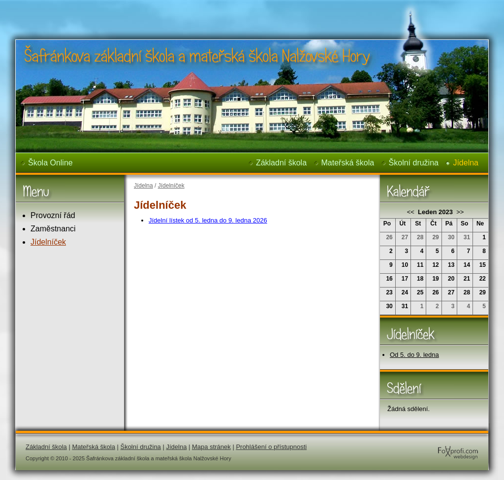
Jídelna (465, 163)
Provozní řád (53, 215)
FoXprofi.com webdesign (428, 443)
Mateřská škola (348, 163)
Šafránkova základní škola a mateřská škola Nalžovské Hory (181, 7)
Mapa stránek (211, 446)
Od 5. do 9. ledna (414, 354)
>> (459, 212)
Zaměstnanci (53, 228)
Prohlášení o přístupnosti (271, 446)
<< (411, 212)
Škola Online (50, 163)
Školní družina (414, 163)
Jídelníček (48, 242)
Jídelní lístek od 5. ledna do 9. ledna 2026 (208, 220)
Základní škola (281, 163)
